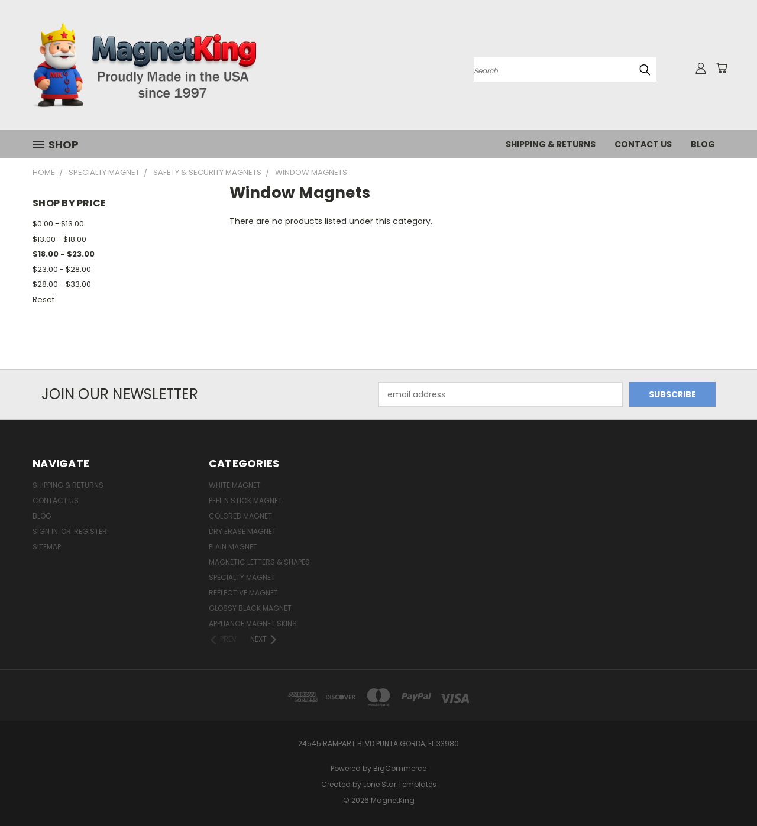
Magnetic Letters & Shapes (259, 562)
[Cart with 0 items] (721, 68)
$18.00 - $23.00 (64, 254)
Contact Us (643, 144)
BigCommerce (399, 768)
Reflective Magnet (243, 593)
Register (90, 531)
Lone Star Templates (399, 784)
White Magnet (235, 485)
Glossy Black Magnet (250, 608)
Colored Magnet (240, 516)
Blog (703, 144)
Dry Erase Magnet (242, 531)
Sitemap (47, 547)
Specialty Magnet (242, 577)
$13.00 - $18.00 (59, 239)
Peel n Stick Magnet (245, 500)
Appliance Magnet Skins (253, 623)
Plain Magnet (233, 547)
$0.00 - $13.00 (58, 223)
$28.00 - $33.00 (62, 284)
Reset (43, 299)
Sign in (46, 531)
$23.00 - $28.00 (62, 269)
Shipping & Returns (551, 144)
